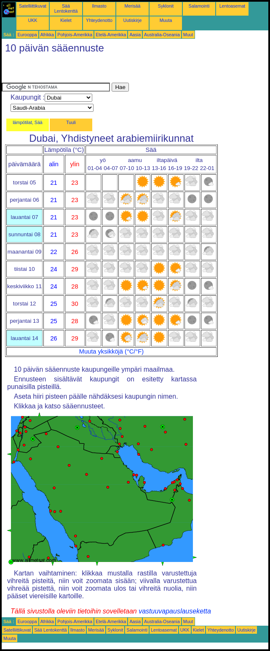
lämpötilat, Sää (28, 122)
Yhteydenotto (99, 20)
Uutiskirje (132, 20)
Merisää (133, 5)
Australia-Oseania (162, 34)
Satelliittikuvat (32, 5)
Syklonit (166, 5)
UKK (32, 20)
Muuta (166, 20)
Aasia (135, 34)
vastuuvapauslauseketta (175, 611)
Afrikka (47, 34)
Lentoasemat (232, 5)
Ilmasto (99, 5)
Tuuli (71, 122)
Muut (188, 34)
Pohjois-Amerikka (74, 34)
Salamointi (199, 5)
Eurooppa (27, 34)
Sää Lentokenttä (66, 8)
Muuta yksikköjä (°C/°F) (111, 351)
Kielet (66, 20)
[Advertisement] (100, 70)
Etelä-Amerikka (111, 34)
